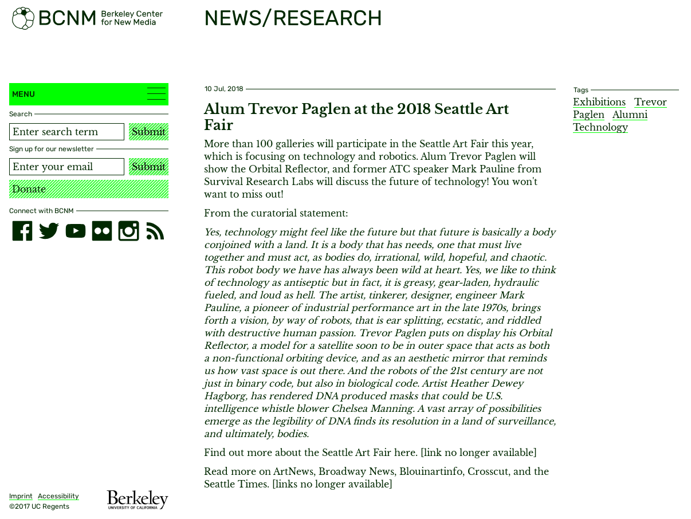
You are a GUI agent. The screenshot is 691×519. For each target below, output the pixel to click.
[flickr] (102, 231)
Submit (149, 131)
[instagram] (128, 231)
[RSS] (155, 231)
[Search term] (66, 131)
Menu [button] (89, 94)
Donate (29, 189)
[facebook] (22, 231)
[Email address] (66, 166)
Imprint (21, 496)
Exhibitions (599, 102)
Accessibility (58, 496)
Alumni (630, 114)
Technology (600, 127)
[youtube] (75, 231)
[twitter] (49, 231)
